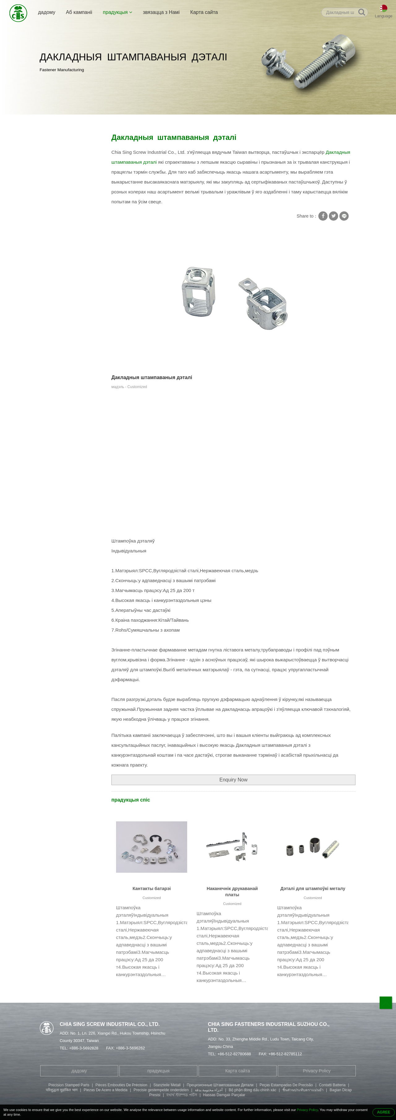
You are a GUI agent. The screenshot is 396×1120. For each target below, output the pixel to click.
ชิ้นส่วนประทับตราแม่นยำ (303, 1090)
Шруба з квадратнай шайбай (64, 155)
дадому (46, 12)
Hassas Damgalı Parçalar (224, 1095)
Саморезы (54, 190)
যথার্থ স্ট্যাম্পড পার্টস (181, 1095)
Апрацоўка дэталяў (64, 302)
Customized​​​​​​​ (152, 898)
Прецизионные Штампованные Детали (220, 1085)
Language (384, 16)
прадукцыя (117, 12)
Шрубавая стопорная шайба (65, 175)
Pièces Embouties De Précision (121, 1085)
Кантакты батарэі (151, 888)
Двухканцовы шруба (64, 227)
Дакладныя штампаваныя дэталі (177, 121)
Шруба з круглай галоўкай (70, 278)
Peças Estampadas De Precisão (286, 1085)
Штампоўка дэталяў (120, 121)
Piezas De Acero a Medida (105, 1090)
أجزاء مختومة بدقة (209, 1090)
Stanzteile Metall (167, 1085)
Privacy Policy (317, 1070)
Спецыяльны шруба (64, 203)
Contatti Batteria (332, 1085)
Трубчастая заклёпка (65, 215)
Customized (232, 904)
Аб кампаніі (79, 12)
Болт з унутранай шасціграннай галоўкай (68, 243)
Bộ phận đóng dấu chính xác (252, 1090)
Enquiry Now (233, 779)
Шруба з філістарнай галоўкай (65, 262)
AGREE (383, 1112)
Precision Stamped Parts (69, 1085)
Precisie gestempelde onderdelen (161, 1090)
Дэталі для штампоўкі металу (312, 888)
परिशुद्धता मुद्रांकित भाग (62, 1090)
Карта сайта (204, 12)
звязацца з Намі (161, 12)
